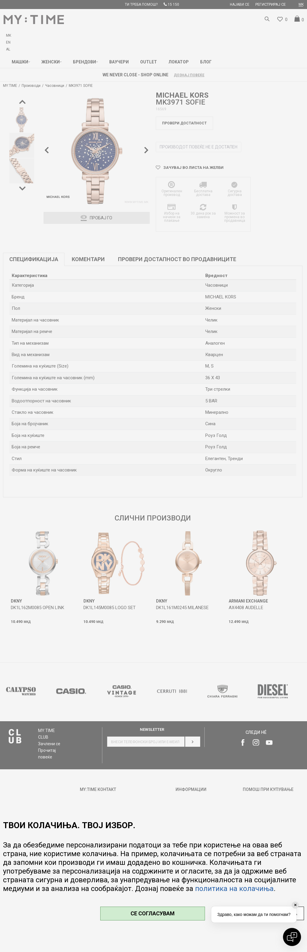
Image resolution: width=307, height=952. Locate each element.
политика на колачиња (234, 888)
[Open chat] (292, 937)
